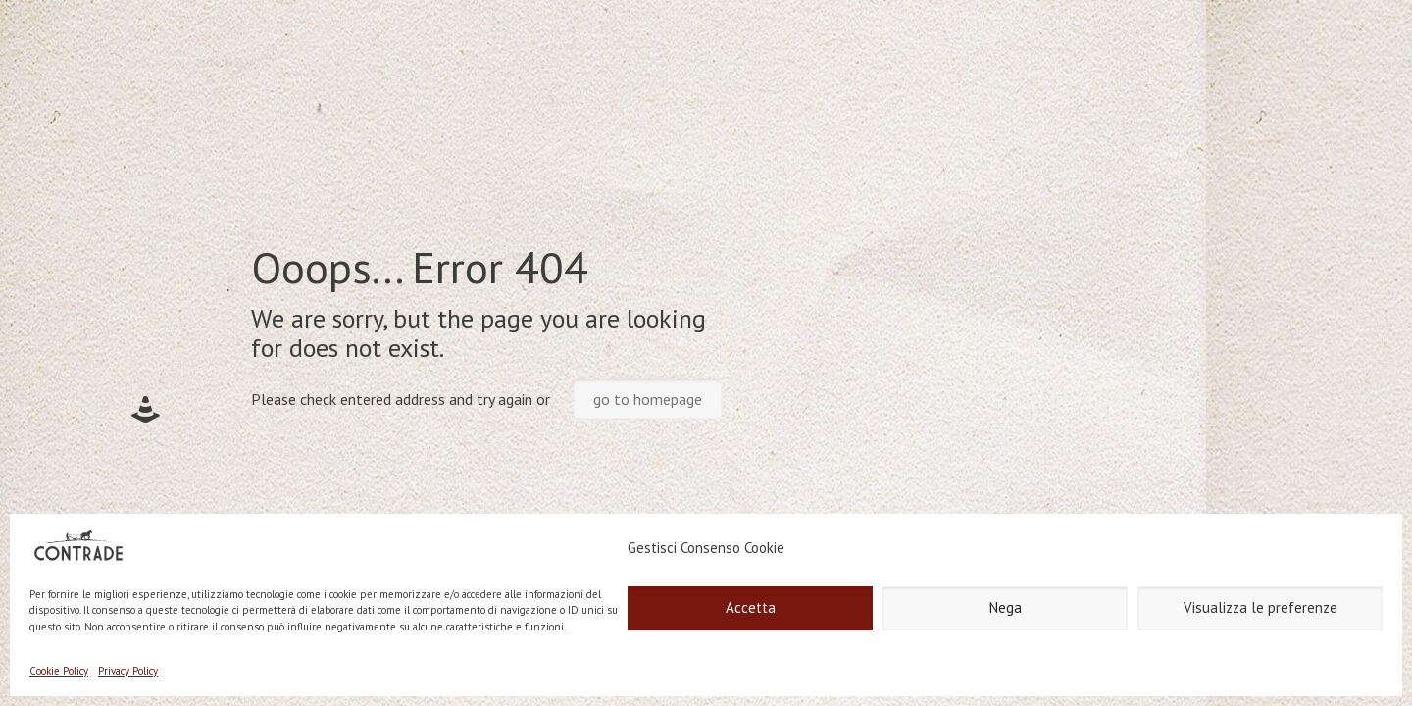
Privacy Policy (128, 671)
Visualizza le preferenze (1260, 607)
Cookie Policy (58, 671)
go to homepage (647, 399)
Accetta (751, 607)
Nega (1005, 607)
